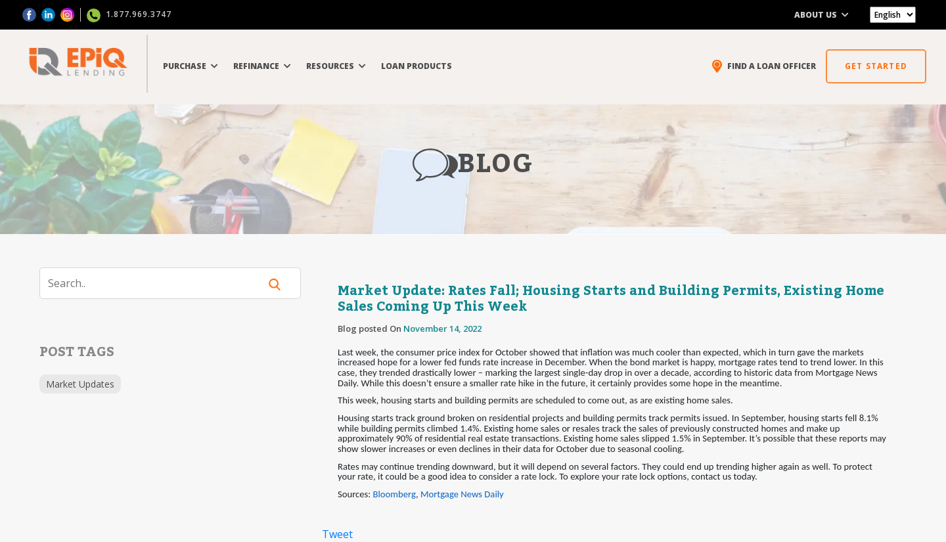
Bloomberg (394, 494)
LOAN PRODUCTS (416, 66)
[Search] (158, 283)
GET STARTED (876, 66)
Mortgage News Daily (462, 494)
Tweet (337, 534)
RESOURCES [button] (336, 66)
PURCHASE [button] (190, 66)
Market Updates (80, 384)
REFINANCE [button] (262, 66)
